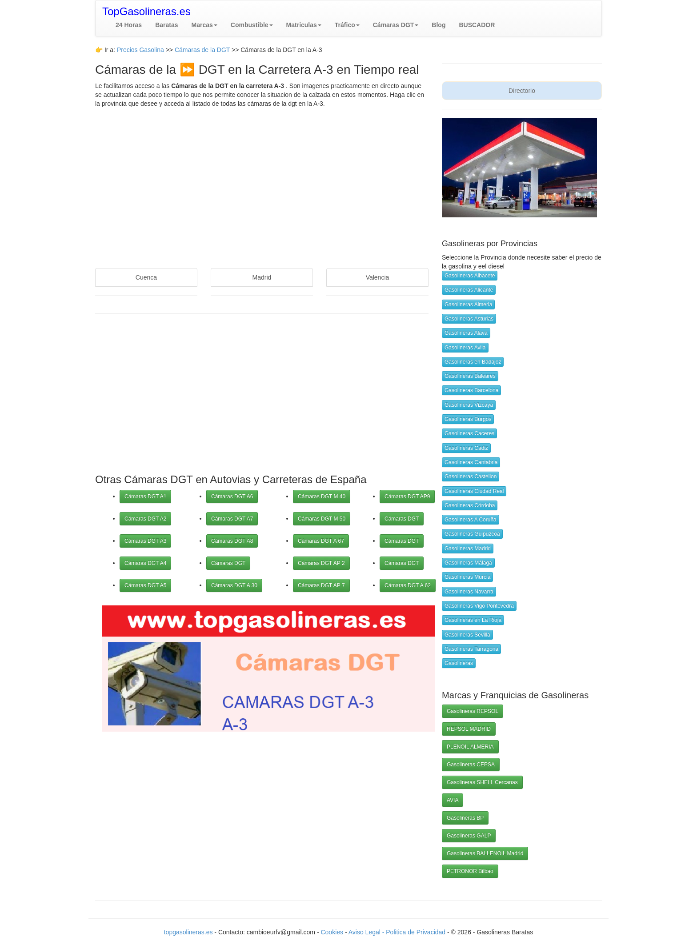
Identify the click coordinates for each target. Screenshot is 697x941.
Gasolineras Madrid (468, 548)
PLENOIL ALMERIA (470, 747)
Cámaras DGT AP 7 (321, 585)
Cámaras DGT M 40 (321, 496)
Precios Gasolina (141, 49)
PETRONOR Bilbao (470, 871)
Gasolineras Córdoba (470, 505)
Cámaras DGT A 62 (408, 585)
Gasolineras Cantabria (471, 462)
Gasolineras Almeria (468, 304)
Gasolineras (459, 663)
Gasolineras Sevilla (467, 635)
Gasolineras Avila (465, 347)
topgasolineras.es (188, 932)
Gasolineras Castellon (471, 476)
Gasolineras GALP (469, 836)
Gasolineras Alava (466, 333)
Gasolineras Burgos (468, 419)
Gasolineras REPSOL (472, 711)
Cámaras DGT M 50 (321, 519)
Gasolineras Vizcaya (469, 405)
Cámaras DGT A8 (232, 541)
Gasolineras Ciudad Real (474, 491)
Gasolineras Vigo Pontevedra (479, 606)
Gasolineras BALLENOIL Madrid (485, 853)
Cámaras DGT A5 (145, 585)
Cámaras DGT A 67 (321, 541)
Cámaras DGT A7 (232, 519)
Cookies (332, 932)
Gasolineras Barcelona (471, 390)
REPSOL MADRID (469, 729)
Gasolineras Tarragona (471, 649)
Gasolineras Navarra (469, 592)
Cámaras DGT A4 (145, 563)
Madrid (262, 277)
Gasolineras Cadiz (466, 448)
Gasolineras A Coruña (471, 520)
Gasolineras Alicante (469, 290)
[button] (204, 25)
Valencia (377, 277)
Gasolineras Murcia (467, 577)
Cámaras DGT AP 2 (321, 563)
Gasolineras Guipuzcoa (472, 534)
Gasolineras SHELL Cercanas (482, 782)
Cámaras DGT (228, 563)
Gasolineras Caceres (469, 433)
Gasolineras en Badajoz (473, 362)
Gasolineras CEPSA (471, 764)
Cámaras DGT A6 (232, 496)
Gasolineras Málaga (468, 563)
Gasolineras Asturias (469, 319)
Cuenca (146, 277)
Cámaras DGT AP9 (407, 496)
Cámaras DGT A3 (145, 541)
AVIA (452, 800)
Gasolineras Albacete (470, 275)
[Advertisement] (262, 179)
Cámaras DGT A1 (145, 496)
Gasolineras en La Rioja (473, 620)
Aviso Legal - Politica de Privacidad (397, 932)
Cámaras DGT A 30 (234, 585)
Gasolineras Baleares (470, 376)
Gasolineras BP (465, 818)
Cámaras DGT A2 (145, 519)
